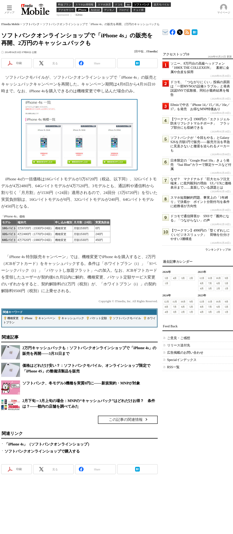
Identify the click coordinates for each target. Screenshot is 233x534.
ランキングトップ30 (218, 249)
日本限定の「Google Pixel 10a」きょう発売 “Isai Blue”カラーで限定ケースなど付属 (200, 165)
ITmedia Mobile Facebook (173, 31)
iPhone (28, 318)
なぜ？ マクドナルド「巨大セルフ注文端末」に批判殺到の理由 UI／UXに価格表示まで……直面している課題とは (200, 183)
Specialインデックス (182, 360)
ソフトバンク (31, 24)
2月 (191, 278)
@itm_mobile (180, 31)
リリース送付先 (178, 345)
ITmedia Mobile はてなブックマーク (194, 31)
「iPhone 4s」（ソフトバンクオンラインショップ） (47, 444)
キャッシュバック (72, 318)
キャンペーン (46, 318)
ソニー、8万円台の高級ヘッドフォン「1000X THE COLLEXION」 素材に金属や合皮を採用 (199, 68)
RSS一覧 (173, 367)
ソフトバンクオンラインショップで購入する (42, 451)
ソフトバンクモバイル (127, 318)
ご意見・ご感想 (178, 338)
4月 (175, 278)
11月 (210, 278)
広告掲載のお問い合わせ (185, 352)
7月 (210, 283)
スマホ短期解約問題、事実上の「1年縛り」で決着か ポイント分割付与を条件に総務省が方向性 (200, 202)
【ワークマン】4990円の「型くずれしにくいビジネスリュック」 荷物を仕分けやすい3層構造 (200, 235)
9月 (226, 278)
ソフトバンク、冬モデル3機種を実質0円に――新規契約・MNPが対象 (81, 383)
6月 (218, 283)
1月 (166, 283)
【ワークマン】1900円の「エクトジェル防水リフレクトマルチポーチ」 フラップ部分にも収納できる (200, 123)
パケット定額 (98, 318)
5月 (166, 278)
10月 (218, 278)
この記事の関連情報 (126, 420)
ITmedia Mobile (10, 24)
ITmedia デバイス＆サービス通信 (165, 31)
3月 (183, 278)
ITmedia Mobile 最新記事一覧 (187, 31)
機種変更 (13, 318)
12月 (202, 278)
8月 (202, 283)
